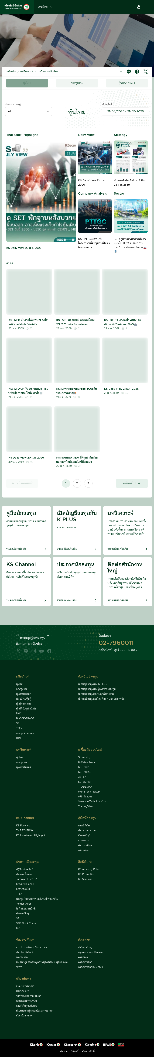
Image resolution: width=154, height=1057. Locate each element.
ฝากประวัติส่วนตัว (25, 952)
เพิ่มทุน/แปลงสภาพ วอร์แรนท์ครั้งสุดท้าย (37, 899)
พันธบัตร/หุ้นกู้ (23, 699)
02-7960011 (116, 643)
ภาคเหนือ (83, 957)
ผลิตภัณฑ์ (22, 676)
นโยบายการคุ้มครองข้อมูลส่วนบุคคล (34, 1011)
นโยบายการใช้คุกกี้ (68, 1051)
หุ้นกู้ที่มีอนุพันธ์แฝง (26, 709)
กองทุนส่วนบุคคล (25, 733)
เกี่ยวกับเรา (23, 978)
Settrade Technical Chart (93, 801)
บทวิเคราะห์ (26, 71)
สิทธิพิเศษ (85, 862)
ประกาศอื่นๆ (22, 913)
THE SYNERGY (24, 830)
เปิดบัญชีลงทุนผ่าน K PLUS (92, 684)
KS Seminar (85, 879)
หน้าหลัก (11, 71)
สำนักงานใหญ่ (85, 947)
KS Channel (25, 818)
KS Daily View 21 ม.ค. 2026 (121, 389)
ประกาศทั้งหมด (24, 874)
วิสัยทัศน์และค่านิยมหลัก (28, 996)
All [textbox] (9, 111)
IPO (18, 928)
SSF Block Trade (26, 923)
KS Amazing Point (89, 869)
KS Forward (23, 825)
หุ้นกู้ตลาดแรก (23, 704)
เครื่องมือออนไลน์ (90, 750)
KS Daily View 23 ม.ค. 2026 (24, 248)
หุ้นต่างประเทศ (127, 83)
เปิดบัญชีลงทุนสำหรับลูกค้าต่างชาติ (96, 694)
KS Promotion (86, 874)
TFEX (19, 728)
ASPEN (82, 777)
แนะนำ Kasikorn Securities (31, 947)
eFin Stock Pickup (89, 792)
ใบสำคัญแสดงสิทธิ (26, 909)
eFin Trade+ (85, 797)
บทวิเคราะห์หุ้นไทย (47, 71)
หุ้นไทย (27, 83)
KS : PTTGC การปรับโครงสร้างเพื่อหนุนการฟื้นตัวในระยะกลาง (94, 243)
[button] (148, 7)
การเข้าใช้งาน (84, 825)
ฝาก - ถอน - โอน (87, 830)
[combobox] (28, 111)
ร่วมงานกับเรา (25, 940)
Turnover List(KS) (26, 879)
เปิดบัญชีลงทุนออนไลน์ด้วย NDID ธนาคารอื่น (101, 699)
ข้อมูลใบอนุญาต (24, 1015)
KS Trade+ (84, 772)
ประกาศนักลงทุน (27, 862)
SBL (18, 723)
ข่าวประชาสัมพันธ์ (25, 986)
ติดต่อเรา (84, 940)
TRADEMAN (85, 787)
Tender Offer (23, 904)
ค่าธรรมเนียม (85, 845)
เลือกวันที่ (107, 104)
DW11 (19, 713)
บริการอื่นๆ (83, 850)
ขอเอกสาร (83, 840)
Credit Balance (25, 884)
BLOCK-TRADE (25, 718)
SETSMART (84, 782)
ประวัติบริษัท (22, 991)
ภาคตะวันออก (85, 962)
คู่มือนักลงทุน (87, 818)
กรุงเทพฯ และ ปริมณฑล (90, 952)
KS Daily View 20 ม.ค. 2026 (26, 458)
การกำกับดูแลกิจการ (26, 1006)
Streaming (84, 757)
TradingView (85, 806)
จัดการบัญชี (84, 835)
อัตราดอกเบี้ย (23, 889)
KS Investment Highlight (30, 835)
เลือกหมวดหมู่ (13, 104)
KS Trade (83, 767)
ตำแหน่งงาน (22, 957)
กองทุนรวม (77, 83)
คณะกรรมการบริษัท (26, 1001)
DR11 (19, 738)
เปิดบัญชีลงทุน (88, 676)
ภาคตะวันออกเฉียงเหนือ (90, 967)
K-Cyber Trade (87, 762)
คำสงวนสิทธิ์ (88, 1051)
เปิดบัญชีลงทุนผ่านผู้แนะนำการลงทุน (97, 689)
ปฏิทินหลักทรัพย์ (24, 869)
